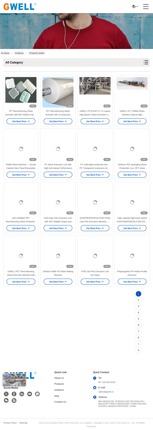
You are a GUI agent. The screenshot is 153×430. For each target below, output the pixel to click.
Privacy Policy (10, 423)
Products (19, 53)
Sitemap (23, 423)
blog (56, 396)
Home (5, 53)
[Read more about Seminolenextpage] (138, 344)
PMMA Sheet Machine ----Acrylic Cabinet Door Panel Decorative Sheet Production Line (21, 168)
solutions (59, 390)
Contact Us (60, 402)
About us (59, 378)
